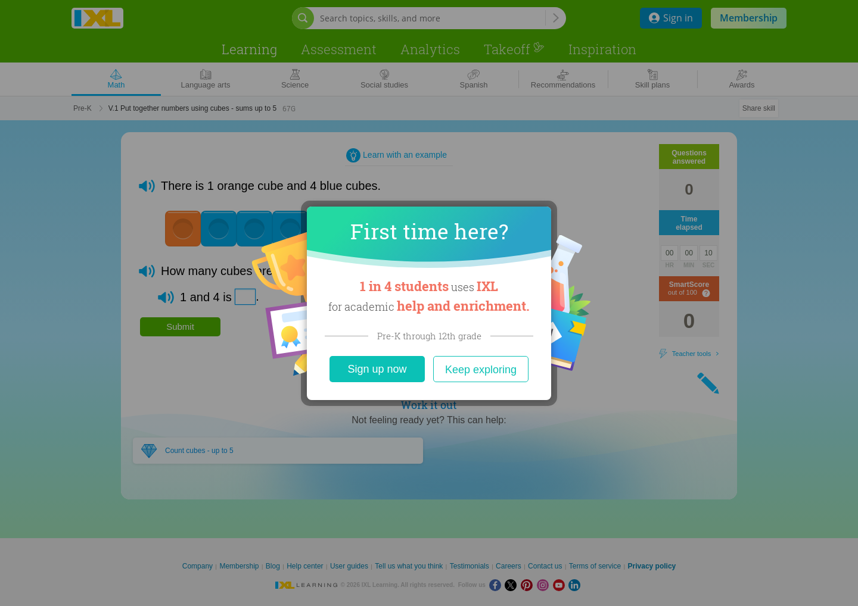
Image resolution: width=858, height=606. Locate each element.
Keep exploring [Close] (481, 370)
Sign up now (376, 369)
